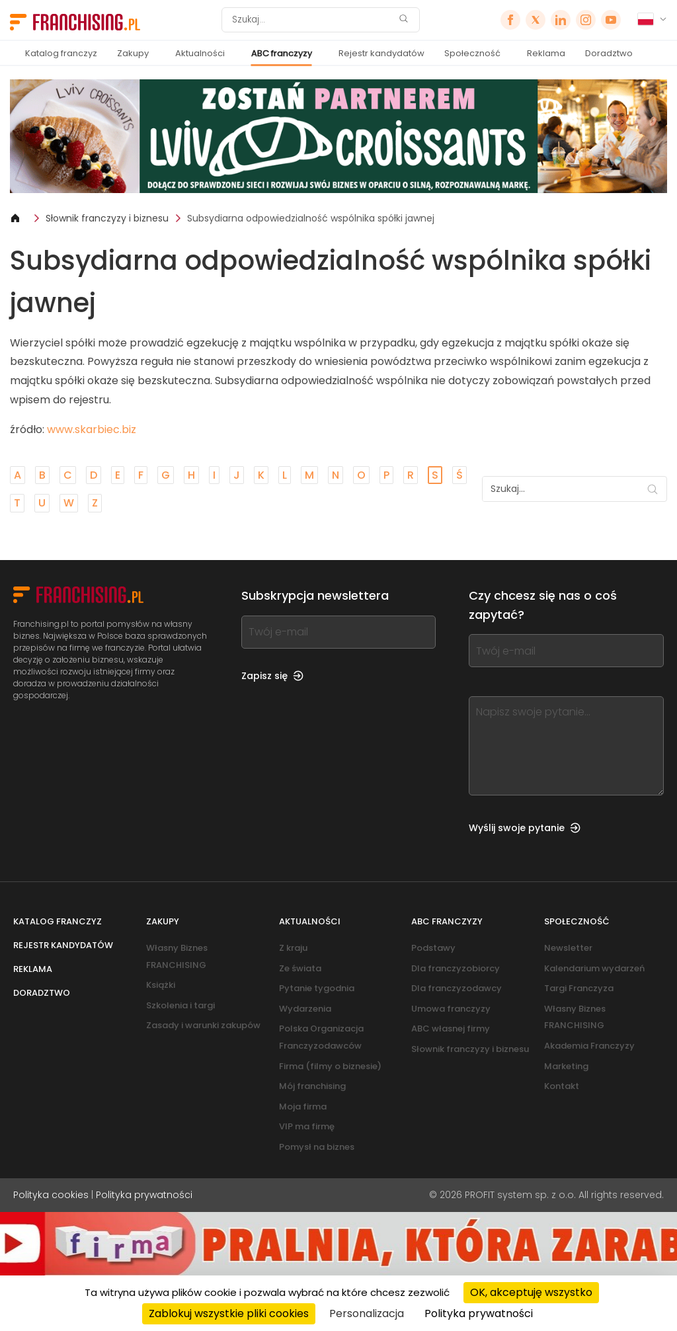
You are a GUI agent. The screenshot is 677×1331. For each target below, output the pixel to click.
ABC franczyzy (281, 53)
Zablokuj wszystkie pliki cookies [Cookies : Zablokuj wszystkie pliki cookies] (229, 1313)
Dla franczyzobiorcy (455, 968)
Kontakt (561, 1086)
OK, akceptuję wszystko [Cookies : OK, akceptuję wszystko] (531, 1292)
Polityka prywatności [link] (478, 1313)
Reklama (546, 53)
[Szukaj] (312, 20)
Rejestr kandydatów (381, 53)
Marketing (566, 1066)
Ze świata (300, 968)
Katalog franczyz (61, 53)
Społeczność (472, 53)
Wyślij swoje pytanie (524, 827)
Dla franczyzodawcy (456, 988)
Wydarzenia (305, 1008)
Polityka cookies (51, 1194)
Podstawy (433, 948)
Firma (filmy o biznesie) (330, 1066)
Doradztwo (609, 53)
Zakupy (133, 53)
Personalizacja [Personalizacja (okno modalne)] (366, 1313)
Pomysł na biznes (316, 1147)
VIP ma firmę (307, 1126)
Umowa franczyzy (451, 1008)
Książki (160, 985)
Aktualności (200, 53)
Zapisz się (272, 675)
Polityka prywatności (144, 1194)
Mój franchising (312, 1086)
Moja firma (303, 1106)
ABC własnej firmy (450, 1028)
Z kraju (293, 948)
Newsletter (568, 948)
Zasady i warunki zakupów (203, 1025)
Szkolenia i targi (180, 1005)
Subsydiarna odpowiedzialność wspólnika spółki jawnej (310, 218)
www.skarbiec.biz (91, 429)
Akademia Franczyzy (589, 1045)
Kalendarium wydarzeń (594, 968)
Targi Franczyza (579, 988)
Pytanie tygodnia (316, 988)
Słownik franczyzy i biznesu (107, 218)
